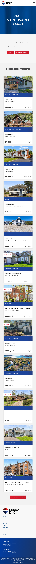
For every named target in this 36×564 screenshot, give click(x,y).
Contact (5, 534)
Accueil (11, 52)
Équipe (4, 521)
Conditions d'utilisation (26, 559)
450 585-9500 (8, 545)
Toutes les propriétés (18, 497)
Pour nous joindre (21, 52)
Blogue (4, 532)
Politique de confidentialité (14, 559)
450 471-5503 (8, 554)
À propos (5, 523)
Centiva (21, 562)
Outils (4, 525)
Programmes (5, 527)
